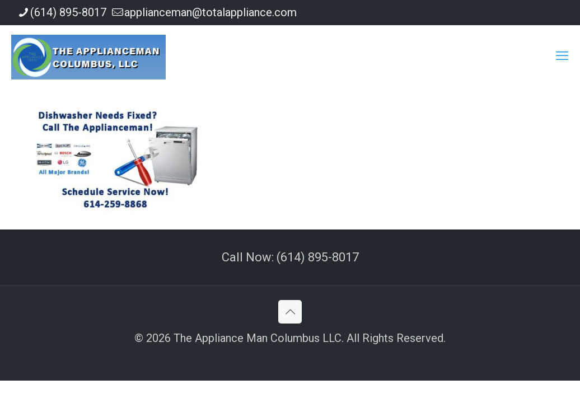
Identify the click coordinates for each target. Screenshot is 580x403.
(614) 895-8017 (318, 257)
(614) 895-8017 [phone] (68, 12)
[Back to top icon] (290, 312)
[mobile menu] (562, 55)
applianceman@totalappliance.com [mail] (210, 12)
